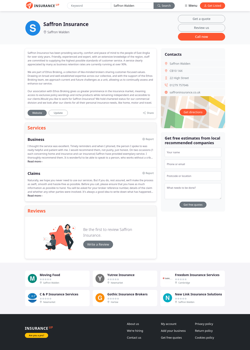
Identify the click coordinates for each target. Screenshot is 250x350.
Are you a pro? (36, 335)
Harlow (114, 302)
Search (164, 6)
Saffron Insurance (66, 24)
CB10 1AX (176, 71)
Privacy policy (204, 324)
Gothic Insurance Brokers (127, 294)
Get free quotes (193, 204)
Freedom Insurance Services (197, 275)
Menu (190, 5)
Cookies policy (204, 337)
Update (58, 113)
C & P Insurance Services (59, 294)
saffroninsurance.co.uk (185, 92)
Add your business (173, 331)
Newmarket (117, 282)
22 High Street (179, 78)
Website (37, 113)
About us (133, 324)
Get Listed (212, 6)
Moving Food (50, 275)
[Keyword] (89, 5)
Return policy (204, 331)
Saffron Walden (58, 32)
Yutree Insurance (121, 275)
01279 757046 (179, 85)
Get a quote (201, 19)
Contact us (134, 337)
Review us (201, 28)
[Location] (132, 5)
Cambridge (184, 282)
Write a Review (98, 244)
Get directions (193, 112)
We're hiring (135, 331)
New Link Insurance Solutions (198, 294)
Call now (201, 36)
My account (168, 324)
